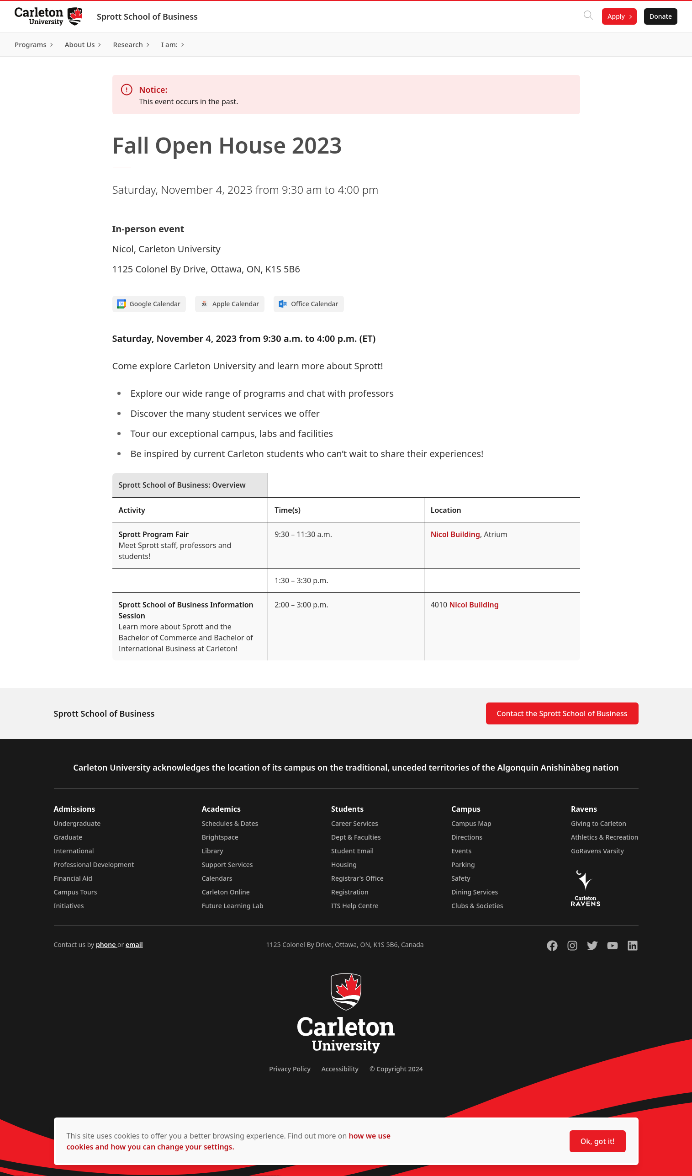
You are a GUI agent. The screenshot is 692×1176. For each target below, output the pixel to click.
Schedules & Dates (230, 823)
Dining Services (474, 892)
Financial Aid (73, 878)
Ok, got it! (598, 1141)
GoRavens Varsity (597, 850)
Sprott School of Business (147, 16)
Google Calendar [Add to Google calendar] (149, 304)
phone (106, 944)
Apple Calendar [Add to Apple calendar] (229, 304)
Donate (661, 16)
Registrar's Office (357, 878)
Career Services (354, 823)
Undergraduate (77, 823)
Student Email (352, 850)
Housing (344, 864)
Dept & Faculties (356, 837)
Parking (463, 864)
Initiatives (69, 905)
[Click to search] (588, 16)
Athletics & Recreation (604, 837)
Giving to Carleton (598, 823)
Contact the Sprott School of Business (562, 713)
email (134, 944)
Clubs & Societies (477, 905)
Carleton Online (226, 892)
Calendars (217, 878)
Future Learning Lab (233, 905)
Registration (350, 892)
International (74, 850)
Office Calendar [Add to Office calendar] (308, 304)
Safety (460, 878)
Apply (616, 16)
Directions (466, 837)
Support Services (227, 864)
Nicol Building (455, 534)
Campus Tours (75, 892)
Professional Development (94, 864)
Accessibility (340, 1068)
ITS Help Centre (355, 905)
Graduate (68, 837)
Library (212, 850)
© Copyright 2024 (396, 1068)
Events (461, 850)
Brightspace (220, 837)
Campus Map (471, 823)
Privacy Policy (289, 1068)
